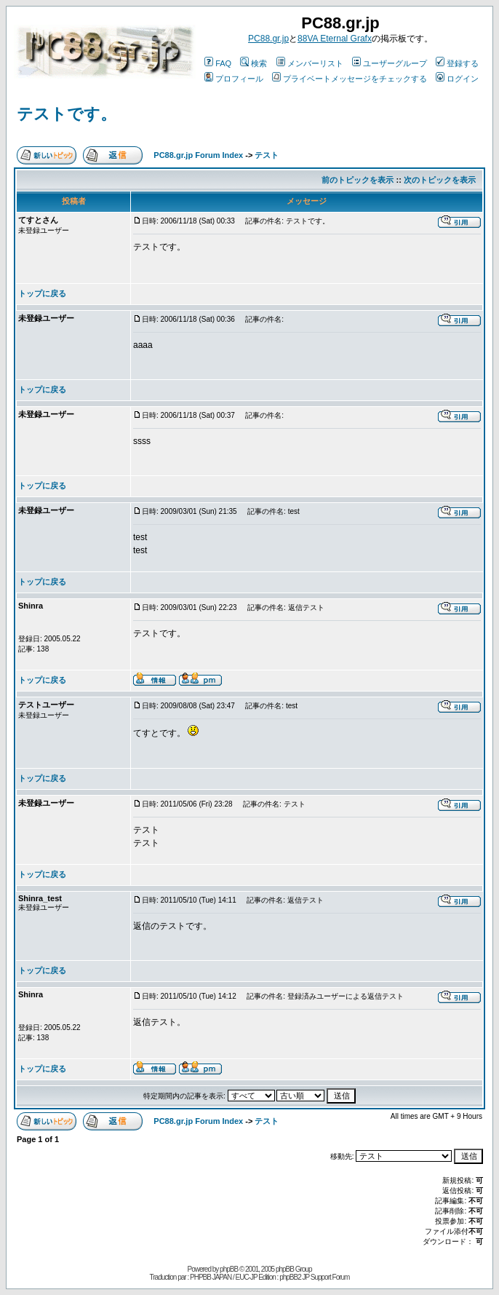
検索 (253, 63)
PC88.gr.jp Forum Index (198, 155)
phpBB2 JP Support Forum (314, 1277)
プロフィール (233, 78)
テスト (267, 155)
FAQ (217, 63)
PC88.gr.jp (268, 38)
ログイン (457, 78)
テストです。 (66, 114)
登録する (457, 63)
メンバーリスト (309, 63)
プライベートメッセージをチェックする (349, 78)
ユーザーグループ (389, 63)
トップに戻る (42, 293)
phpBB (229, 1269)
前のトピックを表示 (358, 179)
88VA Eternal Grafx (335, 38)
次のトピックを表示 (440, 179)
